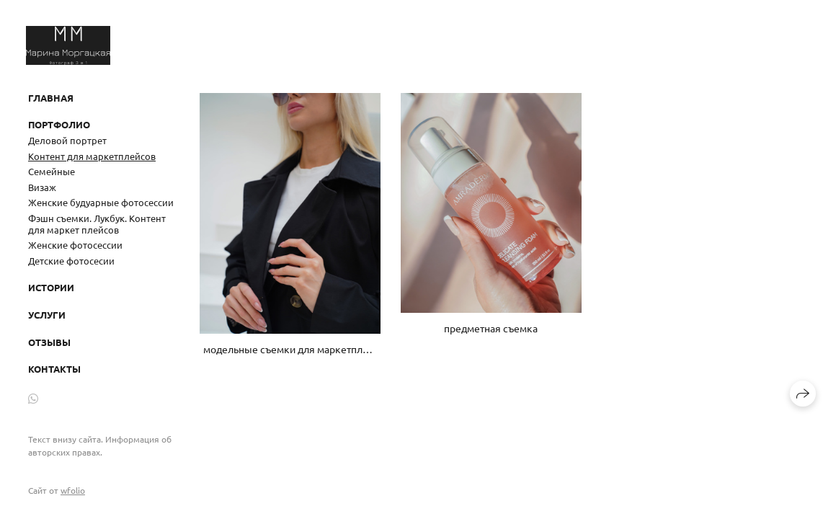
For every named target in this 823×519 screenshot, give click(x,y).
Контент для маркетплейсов (92, 156)
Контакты (54, 369)
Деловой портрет (67, 140)
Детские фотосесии (71, 260)
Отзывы (49, 342)
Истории (51, 287)
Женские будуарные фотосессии (101, 202)
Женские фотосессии (75, 245)
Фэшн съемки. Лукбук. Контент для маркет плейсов (97, 224)
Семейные (51, 171)
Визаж (42, 187)
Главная (51, 98)
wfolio (73, 490)
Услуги (47, 315)
